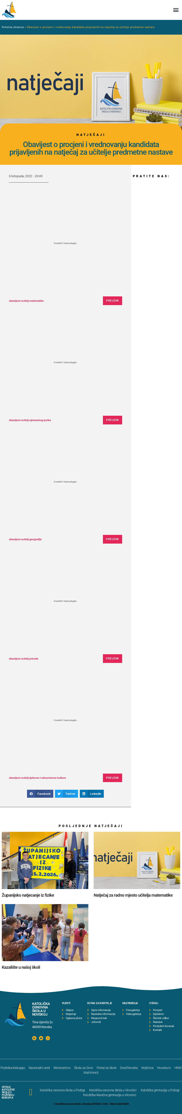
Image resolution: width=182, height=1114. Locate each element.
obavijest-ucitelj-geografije (25, 539)
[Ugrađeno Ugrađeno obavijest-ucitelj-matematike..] (65, 243)
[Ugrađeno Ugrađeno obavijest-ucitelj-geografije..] (65, 481)
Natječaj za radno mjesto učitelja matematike (133, 895)
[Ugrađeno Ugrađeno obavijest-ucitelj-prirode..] (65, 601)
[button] (176, 10)
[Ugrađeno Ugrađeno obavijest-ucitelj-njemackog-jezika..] (65, 362)
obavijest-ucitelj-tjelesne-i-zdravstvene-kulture (37, 777)
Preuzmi (112, 300)
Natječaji (90, 135)
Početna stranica (13, 27)
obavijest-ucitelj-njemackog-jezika (30, 420)
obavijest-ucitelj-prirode (23, 658)
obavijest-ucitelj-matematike (26, 300)
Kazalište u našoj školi (21, 967)
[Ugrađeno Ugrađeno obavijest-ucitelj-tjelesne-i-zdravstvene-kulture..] (65, 720)
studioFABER (122, 1103)
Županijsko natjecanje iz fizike (28, 895)
